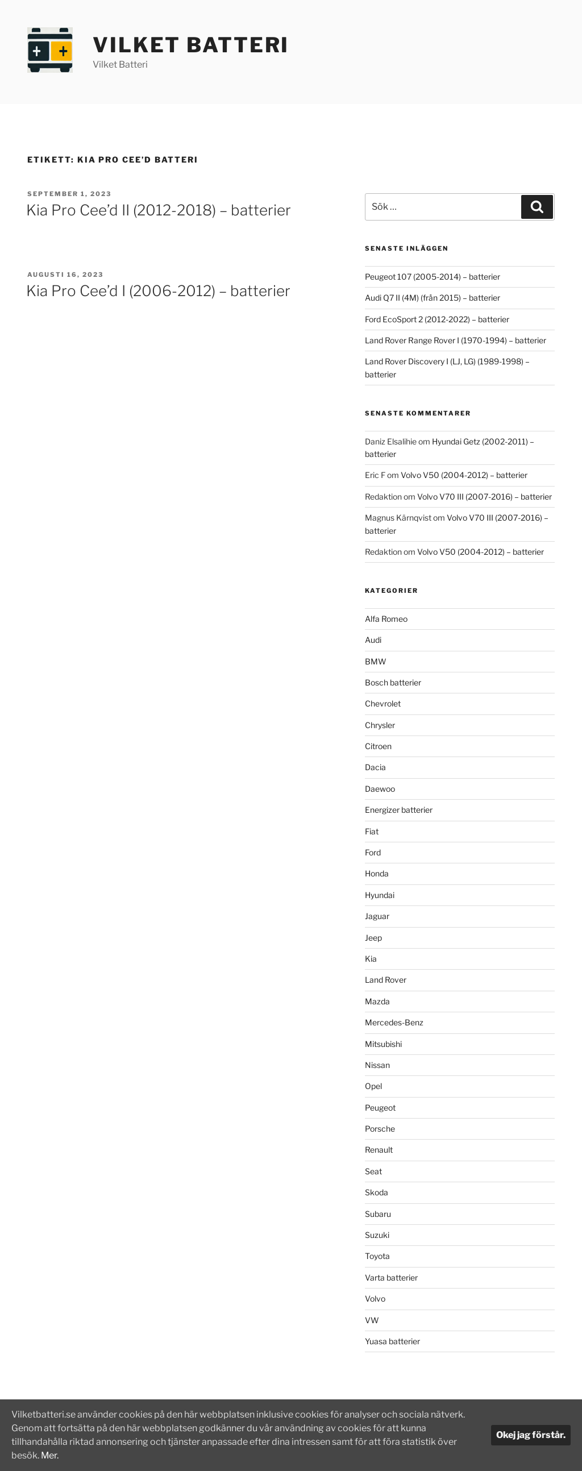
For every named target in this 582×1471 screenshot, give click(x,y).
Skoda (376, 1192)
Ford (373, 852)
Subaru (378, 1214)
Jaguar (377, 916)
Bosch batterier (393, 682)
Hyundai (379, 895)
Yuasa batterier (392, 1341)
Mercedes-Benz (394, 1022)
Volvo (375, 1298)
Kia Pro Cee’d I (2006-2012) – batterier (158, 291)
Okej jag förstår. (531, 1435)
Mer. (50, 1455)
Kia (371, 958)
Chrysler (380, 725)
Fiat (372, 831)
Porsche (380, 1128)
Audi (373, 640)
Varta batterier (391, 1277)
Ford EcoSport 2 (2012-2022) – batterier (437, 319)
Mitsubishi (383, 1044)
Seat (373, 1171)
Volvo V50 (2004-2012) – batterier (464, 475)
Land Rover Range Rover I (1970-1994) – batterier (455, 340)
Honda (377, 873)
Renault (379, 1149)
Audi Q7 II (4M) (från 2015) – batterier (432, 297)
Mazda (377, 1001)
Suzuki (377, 1235)
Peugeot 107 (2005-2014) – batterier (432, 276)
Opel (373, 1086)
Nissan (377, 1065)
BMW (375, 661)
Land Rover (385, 979)
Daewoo (380, 788)
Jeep (373, 937)
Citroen (378, 746)
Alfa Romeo (386, 619)
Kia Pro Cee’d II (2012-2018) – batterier (158, 210)
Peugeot (380, 1107)
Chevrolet (383, 703)
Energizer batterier (399, 810)
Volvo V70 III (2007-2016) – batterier (484, 496)
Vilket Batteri (191, 44)
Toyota (377, 1256)
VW (372, 1320)
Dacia (375, 767)
